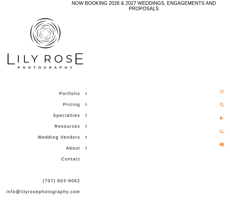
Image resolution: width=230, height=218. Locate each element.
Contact (70, 159)
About (73, 148)
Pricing (71, 104)
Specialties (66, 115)
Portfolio (69, 93)
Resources (67, 126)
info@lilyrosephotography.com (43, 191)
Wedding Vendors (59, 137)
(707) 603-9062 (61, 180)
